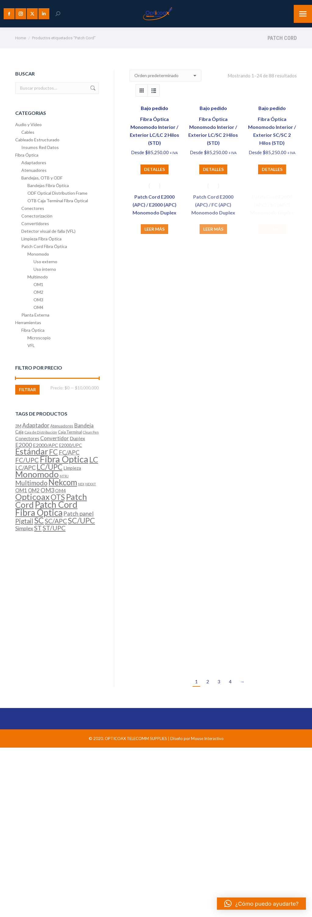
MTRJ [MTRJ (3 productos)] (64, 476)
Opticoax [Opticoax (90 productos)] (32, 497)
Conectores (32, 208)
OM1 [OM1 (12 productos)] (21, 490)
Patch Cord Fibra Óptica (44, 246)
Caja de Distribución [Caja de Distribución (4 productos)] (40, 432)
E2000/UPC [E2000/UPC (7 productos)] (70, 445)
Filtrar (27, 389)
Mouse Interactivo (207, 738)
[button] (261, 904)
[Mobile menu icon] (303, 14)
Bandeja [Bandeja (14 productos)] (84, 425)
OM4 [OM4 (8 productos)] (60, 490)
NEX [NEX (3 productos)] (81, 484)
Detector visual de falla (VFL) (48, 231)
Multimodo (37, 276)
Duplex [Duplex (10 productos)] (77, 438)
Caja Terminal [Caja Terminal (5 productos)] (70, 432)
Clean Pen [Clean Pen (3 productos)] (91, 432)
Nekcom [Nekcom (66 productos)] (62, 482)
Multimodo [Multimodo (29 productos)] (31, 483)
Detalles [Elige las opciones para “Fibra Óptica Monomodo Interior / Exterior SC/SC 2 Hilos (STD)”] (272, 169)
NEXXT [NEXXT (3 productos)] (90, 484)
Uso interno (45, 269)
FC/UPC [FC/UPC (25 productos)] (27, 460)
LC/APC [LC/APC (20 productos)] (25, 467)
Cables (27, 132)
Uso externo (45, 261)
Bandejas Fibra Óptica (48, 185)
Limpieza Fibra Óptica (41, 238)
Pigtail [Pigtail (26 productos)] (24, 521)
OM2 (38, 292)
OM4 (38, 307)
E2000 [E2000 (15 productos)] (23, 444)
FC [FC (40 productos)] (53, 452)
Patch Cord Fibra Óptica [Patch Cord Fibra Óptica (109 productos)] (46, 508)
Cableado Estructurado (37, 139)
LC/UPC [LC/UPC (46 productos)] (49, 466)
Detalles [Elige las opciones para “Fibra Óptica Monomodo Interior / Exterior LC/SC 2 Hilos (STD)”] (213, 169)
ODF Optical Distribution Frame (57, 193)
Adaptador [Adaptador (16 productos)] (35, 425)
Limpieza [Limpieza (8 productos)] (72, 468)
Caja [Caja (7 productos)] (19, 431)
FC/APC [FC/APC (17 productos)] (69, 452)
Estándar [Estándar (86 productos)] (31, 451)
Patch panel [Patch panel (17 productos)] (78, 513)
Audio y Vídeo (28, 124)
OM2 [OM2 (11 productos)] (34, 490)
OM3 (38, 299)
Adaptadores (33, 162)
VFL (31, 345)
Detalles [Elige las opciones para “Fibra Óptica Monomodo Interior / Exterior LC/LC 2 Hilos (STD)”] (154, 169)
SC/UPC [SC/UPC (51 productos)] (81, 520)
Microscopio (39, 337)
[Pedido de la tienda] (165, 75)
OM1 (38, 284)
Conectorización (36, 215)
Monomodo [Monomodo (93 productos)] (37, 474)
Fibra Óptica (26, 155)
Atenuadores (34, 170)
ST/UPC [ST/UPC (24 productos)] (54, 528)
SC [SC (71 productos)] (39, 520)
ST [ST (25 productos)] (38, 528)
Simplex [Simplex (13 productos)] (24, 528)
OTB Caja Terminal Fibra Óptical (57, 200)
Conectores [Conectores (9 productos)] (27, 438)
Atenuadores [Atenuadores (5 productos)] (61, 425)
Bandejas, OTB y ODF (41, 177)
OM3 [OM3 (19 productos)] (47, 490)
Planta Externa (35, 314)
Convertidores (35, 223)
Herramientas (28, 322)
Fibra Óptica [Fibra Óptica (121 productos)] (64, 459)
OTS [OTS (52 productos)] (58, 497)
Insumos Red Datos (40, 147)
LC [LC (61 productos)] (93, 459)
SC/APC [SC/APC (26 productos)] (56, 521)
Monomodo (38, 254)
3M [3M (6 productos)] (18, 425)
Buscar (92, 88)
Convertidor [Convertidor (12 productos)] (54, 438)
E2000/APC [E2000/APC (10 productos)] (45, 445)
